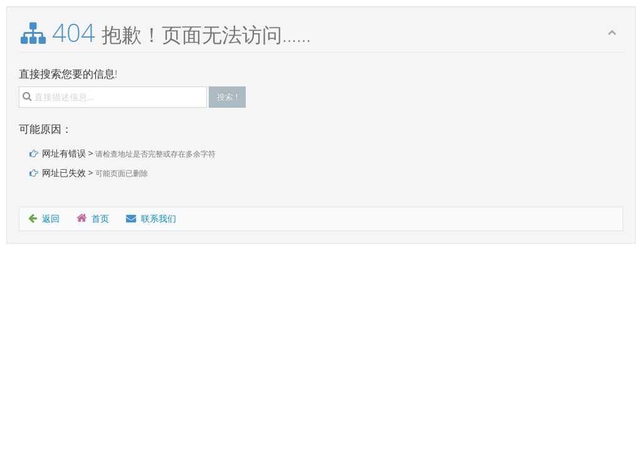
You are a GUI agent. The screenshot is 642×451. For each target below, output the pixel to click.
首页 (92, 218)
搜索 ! (227, 96)
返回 (44, 218)
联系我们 (151, 218)
